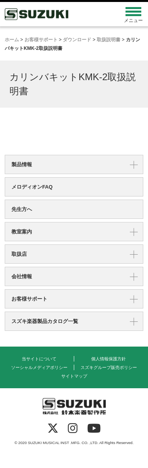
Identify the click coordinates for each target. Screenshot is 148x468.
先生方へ (21, 209)
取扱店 (19, 254)
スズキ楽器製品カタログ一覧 (44, 321)
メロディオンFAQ (31, 187)
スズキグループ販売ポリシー (109, 367)
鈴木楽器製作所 (57, 14)
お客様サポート (29, 299)
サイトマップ (74, 376)
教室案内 (21, 232)
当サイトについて (39, 358)
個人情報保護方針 (108, 358)
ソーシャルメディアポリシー (39, 367)
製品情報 (21, 164)
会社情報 (21, 276)
